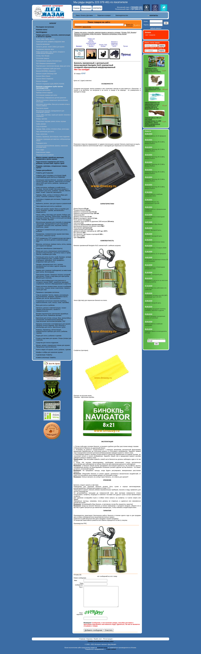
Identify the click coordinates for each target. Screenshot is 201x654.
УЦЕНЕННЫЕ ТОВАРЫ (44, 355)
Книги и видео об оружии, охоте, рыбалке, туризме (53, 349)
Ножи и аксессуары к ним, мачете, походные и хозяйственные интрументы (50, 52)
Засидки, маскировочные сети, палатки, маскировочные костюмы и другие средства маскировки (51, 266)
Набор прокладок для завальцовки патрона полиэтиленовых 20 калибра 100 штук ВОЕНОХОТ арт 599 (152, 106)
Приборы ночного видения (44, 92)
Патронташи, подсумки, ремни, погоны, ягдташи (51, 121)
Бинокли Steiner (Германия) (44, 78)
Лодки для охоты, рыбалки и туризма (48, 335)
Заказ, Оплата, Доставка (84, 15)
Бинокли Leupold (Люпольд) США (46, 73)
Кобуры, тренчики (41, 119)
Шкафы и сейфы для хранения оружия (49, 352)
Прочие (125, 46)
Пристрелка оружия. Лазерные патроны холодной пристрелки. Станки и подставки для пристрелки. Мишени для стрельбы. (53, 276)
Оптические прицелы (42, 58)
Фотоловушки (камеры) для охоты (46, 95)
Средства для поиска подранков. (47, 342)
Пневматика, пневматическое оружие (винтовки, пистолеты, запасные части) (52, 234)
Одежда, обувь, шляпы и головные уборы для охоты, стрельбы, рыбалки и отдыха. (51, 195)
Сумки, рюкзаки (41, 124)
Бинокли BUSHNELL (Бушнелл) (46, 71)
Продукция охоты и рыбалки (45, 155)
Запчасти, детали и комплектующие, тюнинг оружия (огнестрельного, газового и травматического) (51, 309)
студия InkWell (111, 653)
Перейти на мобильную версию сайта (100, 645)
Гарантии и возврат (104, 15)
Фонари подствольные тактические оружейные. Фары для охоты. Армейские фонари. (52, 314)
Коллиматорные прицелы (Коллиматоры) (49, 61)
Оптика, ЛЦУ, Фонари (42, 56)
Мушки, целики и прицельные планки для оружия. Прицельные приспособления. (53, 346)
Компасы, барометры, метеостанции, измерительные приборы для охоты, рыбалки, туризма (52, 331)
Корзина (90, 643)
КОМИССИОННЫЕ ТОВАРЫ (46, 357)
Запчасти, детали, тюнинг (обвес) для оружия (50, 46)
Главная (76, 8)
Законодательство (122, 15)
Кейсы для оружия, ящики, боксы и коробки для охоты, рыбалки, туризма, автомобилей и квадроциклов (52, 210)
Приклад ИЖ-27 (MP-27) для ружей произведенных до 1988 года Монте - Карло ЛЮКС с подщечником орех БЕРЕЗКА (153, 121)
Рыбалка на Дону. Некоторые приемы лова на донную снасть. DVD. (153, 70)
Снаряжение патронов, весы (45, 49)
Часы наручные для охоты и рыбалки (48, 206)
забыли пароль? (155, 28)
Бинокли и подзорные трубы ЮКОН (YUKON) (50, 84)
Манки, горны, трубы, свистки (45, 39)
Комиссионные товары (43, 152)
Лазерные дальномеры (43, 90)
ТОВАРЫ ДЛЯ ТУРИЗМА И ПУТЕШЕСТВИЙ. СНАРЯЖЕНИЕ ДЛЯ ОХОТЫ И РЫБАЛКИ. (51, 176)
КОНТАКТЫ (97, 8)
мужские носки (102, 651)
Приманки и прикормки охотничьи (47, 292)
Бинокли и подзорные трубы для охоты (48, 68)
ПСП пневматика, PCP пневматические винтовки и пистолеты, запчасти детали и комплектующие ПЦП (53, 239)
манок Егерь (87, 27)
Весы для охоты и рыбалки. (45, 305)
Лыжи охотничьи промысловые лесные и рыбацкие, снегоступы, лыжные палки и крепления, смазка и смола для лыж (53, 288)
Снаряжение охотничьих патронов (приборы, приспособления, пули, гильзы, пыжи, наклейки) (52, 301)
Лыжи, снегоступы (41, 134)
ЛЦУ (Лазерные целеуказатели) (46, 63)
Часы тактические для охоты (45, 131)
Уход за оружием (41, 126)
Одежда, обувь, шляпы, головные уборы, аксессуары (52, 129)
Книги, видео (40, 149)
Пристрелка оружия (42, 108)
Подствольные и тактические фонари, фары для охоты (53, 66)
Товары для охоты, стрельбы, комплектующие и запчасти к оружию (97, 32)
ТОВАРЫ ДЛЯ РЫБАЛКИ (44, 173)
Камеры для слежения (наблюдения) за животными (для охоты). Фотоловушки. (53, 271)
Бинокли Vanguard (41, 81)
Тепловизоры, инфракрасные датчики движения (51, 97)
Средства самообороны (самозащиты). (49, 248)
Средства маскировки (43, 44)
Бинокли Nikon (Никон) (43, 76)
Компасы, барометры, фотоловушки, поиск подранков (52, 136)
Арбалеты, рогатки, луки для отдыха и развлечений (53, 203)
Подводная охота (41, 143)
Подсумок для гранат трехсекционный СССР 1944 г (153, 89)
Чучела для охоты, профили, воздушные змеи (50, 41)
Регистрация (86, 8)
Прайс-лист (98, 643)
